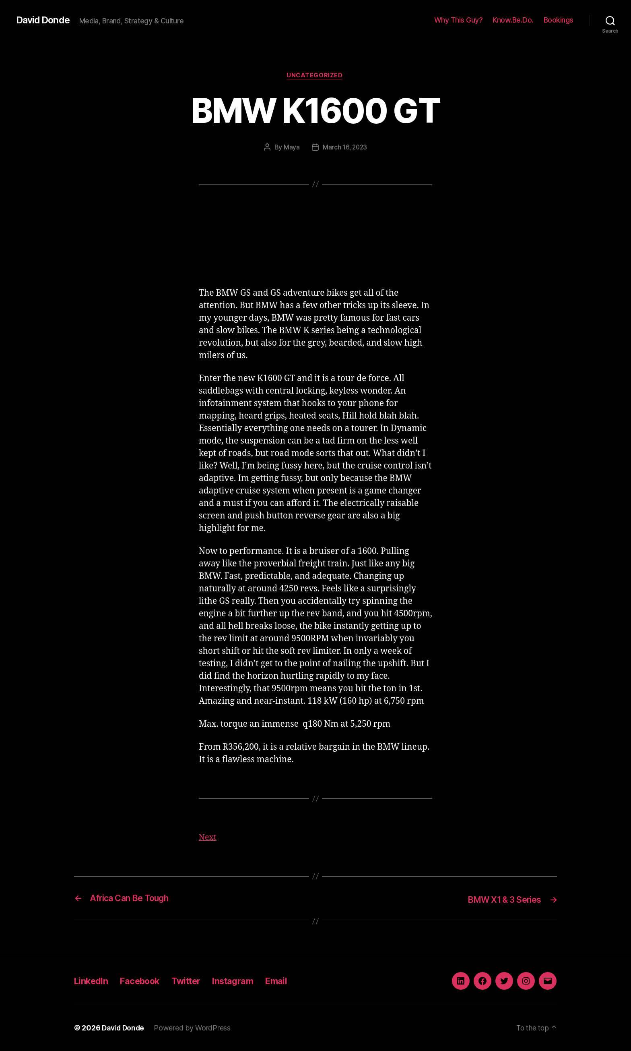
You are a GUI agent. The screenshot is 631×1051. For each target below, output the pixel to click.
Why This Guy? (458, 20)
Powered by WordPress (194, 1028)
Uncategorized (315, 76)
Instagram (248, 981)
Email (295, 981)
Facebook (146, 981)
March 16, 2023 (345, 148)
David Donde (44, 20)
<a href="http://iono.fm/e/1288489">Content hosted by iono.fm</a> (315, 245)
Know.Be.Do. (513, 20)
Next (208, 838)
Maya (291, 148)
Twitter (196, 981)
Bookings (558, 20)
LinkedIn (92, 981)
